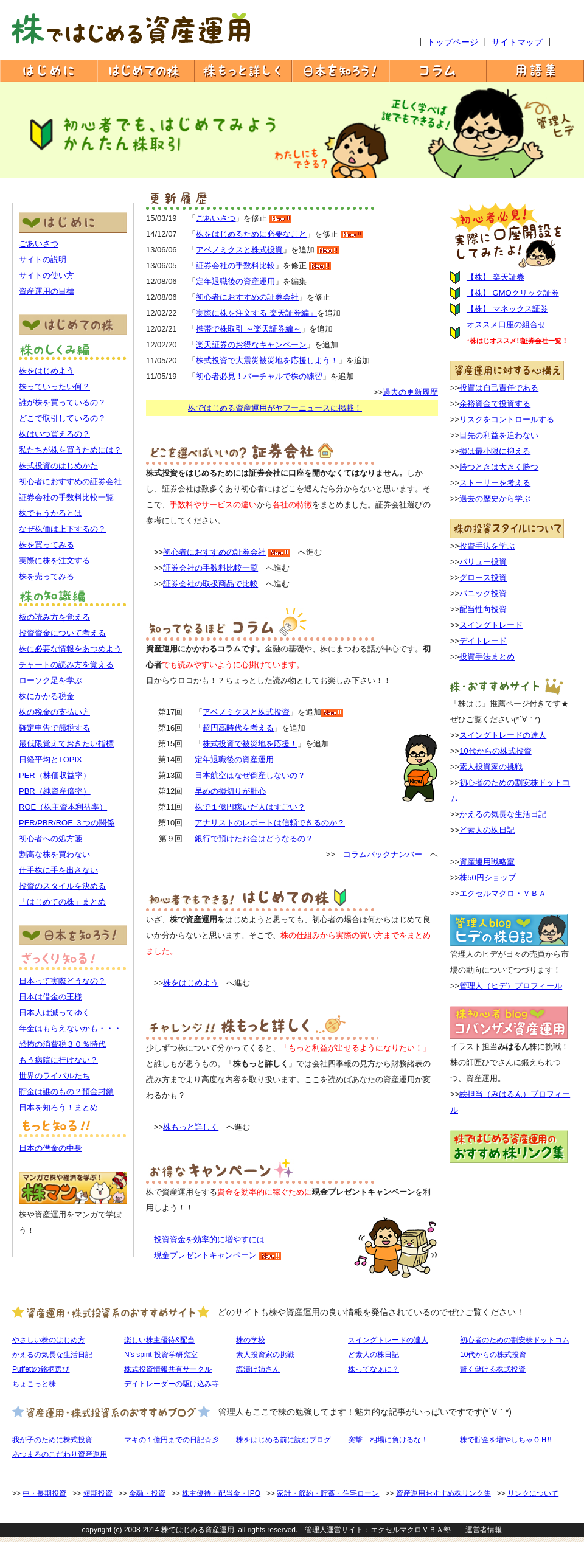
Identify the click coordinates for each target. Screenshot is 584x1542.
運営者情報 (483, 1530)
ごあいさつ (38, 243)
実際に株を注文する (54, 560)
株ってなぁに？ (373, 1369)
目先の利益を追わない (498, 435)
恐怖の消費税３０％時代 (62, 1044)
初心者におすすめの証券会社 (70, 481)
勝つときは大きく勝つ (498, 466)
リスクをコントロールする (506, 419)
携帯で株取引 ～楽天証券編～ (248, 328)
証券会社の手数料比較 (235, 265)
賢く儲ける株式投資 (493, 1369)
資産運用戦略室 (487, 861)
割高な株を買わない (54, 854)
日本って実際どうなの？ (62, 980)
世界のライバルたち (54, 1075)
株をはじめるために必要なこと (251, 233)
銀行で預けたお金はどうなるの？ (254, 838)
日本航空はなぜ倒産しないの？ (250, 775)
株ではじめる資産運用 (197, 1530)
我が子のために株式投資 (52, 1440)
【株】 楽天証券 (495, 277)
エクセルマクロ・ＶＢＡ (502, 893)
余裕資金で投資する (494, 403)
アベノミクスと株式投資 (239, 249)
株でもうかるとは (50, 513)
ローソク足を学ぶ (50, 680)
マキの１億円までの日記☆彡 (171, 1440)
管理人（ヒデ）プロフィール (510, 985)
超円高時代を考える (238, 727)
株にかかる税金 (46, 696)
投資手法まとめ (487, 656)
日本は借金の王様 (50, 996)
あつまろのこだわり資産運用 (59, 1454)
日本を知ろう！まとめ (58, 1107)
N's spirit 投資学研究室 (161, 1354)
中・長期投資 (44, 1493)
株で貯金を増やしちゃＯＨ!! (506, 1440)
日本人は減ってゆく (54, 1012)
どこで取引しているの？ (62, 418)
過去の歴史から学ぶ (494, 498)
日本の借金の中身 (50, 1148)
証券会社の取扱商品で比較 (210, 583)
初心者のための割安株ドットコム (514, 1340)
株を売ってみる (46, 576)
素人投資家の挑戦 (491, 766)
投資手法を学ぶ (487, 545)
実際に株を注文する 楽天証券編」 (256, 313)
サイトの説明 (42, 259)
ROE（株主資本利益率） (63, 806)
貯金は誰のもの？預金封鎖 (66, 1091)
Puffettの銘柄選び (40, 1369)
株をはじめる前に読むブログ (283, 1440)
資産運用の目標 (46, 291)
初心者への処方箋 (50, 838)
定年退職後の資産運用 (235, 281)
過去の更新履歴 (410, 392)
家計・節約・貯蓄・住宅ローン (328, 1493)
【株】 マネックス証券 (507, 308)
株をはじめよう (46, 370)
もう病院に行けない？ (58, 1059)
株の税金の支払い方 (54, 712)
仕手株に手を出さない (58, 870)
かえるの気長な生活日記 (502, 814)
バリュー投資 (483, 561)
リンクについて (532, 1493)
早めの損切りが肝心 (230, 791)
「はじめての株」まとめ (62, 901)
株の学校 (250, 1340)
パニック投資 (483, 593)
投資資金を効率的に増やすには (209, 1239)
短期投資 (98, 1493)
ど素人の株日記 (487, 830)
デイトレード (483, 640)
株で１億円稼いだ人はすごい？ (250, 806)
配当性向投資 (483, 609)
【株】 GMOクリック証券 (513, 292)
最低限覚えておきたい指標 (66, 743)
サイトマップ (517, 42)
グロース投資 (483, 577)
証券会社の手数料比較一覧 (66, 497)
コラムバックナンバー (382, 854)
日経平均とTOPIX (50, 759)
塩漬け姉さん (258, 1369)
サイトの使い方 (46, 275)
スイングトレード (491, 625)
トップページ (452, 42)
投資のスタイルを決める (62, 886)
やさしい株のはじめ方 (48, 1340)
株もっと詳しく (190, 1126)
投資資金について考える (62, 632)
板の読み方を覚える (54, 617)
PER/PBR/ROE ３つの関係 (66, 822)
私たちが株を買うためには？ (70, 449)
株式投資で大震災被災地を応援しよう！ (267, 360)
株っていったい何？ (54, 386)
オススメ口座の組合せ (506, 324)
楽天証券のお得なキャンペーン (251, 344)
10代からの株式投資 (495, 750)
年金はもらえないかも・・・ (70, 1028)
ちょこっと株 (34, 1384)
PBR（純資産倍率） (55, 791)
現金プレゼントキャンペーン (205, 1255)
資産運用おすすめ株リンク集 (443, 1493)
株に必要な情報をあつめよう (70, 648)
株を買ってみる (46, 544)
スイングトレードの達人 (502, 735)
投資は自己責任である (498, 387)
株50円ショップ (487, 877)
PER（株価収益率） (55, 775)
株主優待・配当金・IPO (221, 1493)
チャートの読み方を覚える (66, 664)
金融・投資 (147, 1493)
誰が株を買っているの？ (62, 402)
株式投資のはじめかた (58, 465)
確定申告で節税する (54, 727)
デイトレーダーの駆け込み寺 (171, 1384)
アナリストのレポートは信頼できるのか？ (270, 822)
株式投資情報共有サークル (168, 1369)
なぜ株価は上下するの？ (62, 528)
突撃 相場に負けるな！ (388, 1440)
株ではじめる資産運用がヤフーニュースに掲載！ (275, 407)
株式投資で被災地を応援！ (250, 743)
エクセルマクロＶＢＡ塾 (410, 1530)
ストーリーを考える (494, 482)
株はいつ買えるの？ (54, 434)
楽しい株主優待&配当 (159, 1340)
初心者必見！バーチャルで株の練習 (259, 376)
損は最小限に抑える (494, 451)
